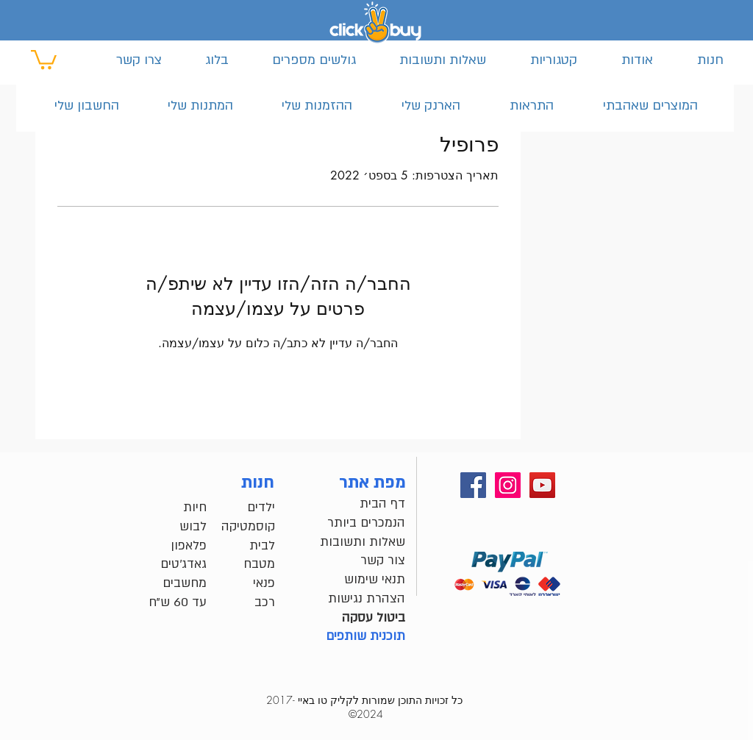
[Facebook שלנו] (473, 485)
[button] (44, 58)
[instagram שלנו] (508, 485)
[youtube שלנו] (542, 485)
